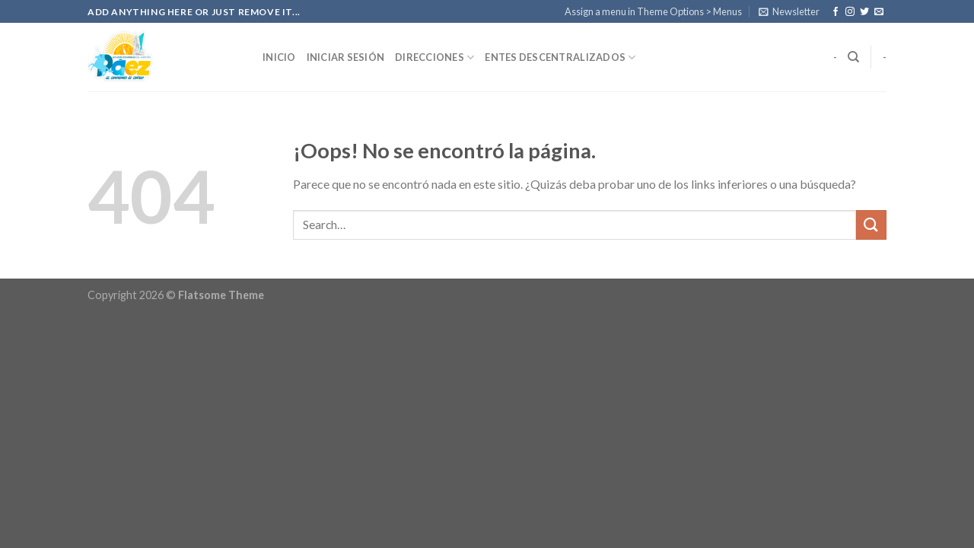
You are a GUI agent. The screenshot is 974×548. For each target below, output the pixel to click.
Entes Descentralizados (560, 57)
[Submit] (871, 225)
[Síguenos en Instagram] (850, 12)
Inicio (279, 57)
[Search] (853, 57)
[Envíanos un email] (878, 12)
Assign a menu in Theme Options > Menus (653, 11)
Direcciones (434, 57)
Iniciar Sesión (346, 57)
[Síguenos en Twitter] (864, 12)
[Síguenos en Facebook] (835, 12)
